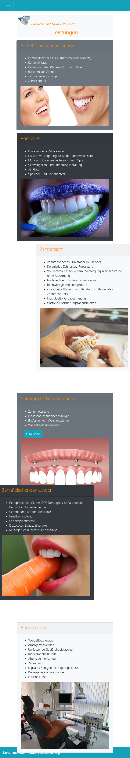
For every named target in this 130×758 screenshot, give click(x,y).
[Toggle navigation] (8, 5)
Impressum (19, 753)
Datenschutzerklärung (45, 753)
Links (6, 753)
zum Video (33, 434)
